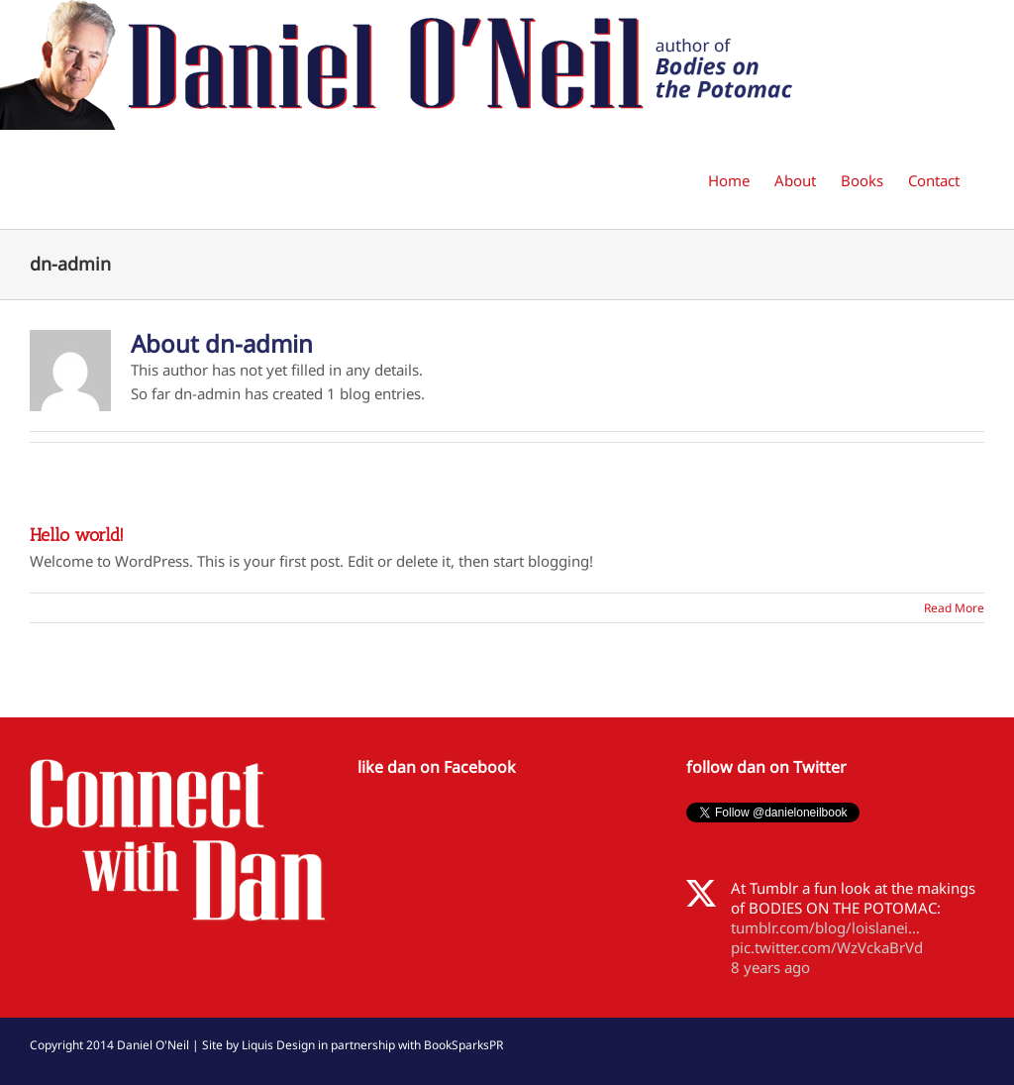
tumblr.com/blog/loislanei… (825, 927)
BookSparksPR (463, 1044)
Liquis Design (278, 1044)
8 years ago (770, 967)
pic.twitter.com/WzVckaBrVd (827, 947)
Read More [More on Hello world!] (954, 607)
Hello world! (77, 535)
